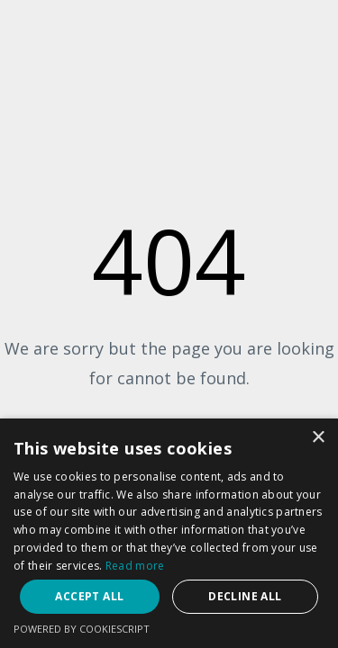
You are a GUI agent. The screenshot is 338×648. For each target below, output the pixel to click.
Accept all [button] (89, 596)
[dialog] (169, 533)
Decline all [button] (244, 596)
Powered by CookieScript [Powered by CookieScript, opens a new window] (82, 628)
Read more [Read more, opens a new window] (135, 565)
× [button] (317, 438)
